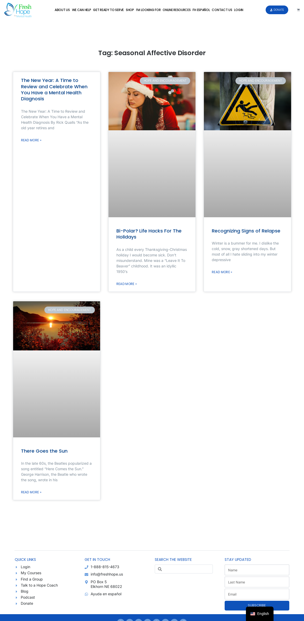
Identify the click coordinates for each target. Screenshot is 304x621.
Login (238, 10)
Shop (130, 10)
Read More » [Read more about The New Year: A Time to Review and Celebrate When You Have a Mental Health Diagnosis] (31, 140)
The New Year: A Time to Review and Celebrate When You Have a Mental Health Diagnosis (54, 89)
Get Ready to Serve (108, 10)
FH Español (201, 10)
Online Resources (176, 10)
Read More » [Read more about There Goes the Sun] (31, 492)
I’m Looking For (148, 10)
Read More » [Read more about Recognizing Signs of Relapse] (222, 272)
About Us (62, 10)
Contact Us (222, 10)
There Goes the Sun (44, 451)
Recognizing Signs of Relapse (246, 230)
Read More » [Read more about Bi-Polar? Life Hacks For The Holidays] (126, 284)
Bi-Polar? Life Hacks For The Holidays (149, 233)
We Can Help (81, 10)
